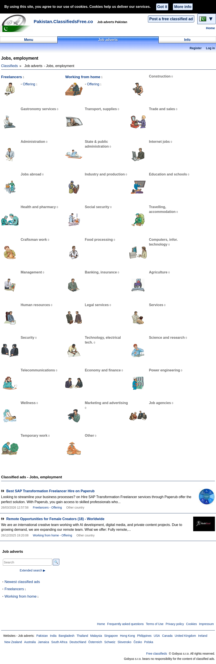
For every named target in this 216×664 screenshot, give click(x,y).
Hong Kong (127, 635)
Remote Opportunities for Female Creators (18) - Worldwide (55, 519)
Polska (148, 642)
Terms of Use (154, 624)
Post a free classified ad (171, 19)
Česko (137, 642)
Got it (162, 7)
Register (196, 48)
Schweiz (109, 642)
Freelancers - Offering (47, 507)
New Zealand (13, 642)
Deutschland (78, 642)
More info (182, 7)
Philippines (144, 635)
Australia (30, 642)
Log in (210, 48)
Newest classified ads (22, 582)
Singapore (111, 635)
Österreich (95, 642)
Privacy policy (175, 624)
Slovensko (124, 642)
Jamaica (43, 642)
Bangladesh (67, 635)
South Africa (59, 642)
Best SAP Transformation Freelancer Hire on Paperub (50, 491)
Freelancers (11, 77)
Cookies (191, 624)
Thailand (82, 635)
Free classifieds (156, 653)
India (53, 635)
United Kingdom (185, 635)
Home (210, 28)
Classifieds (9, 66)
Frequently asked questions (125, 624)
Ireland (202, 635)
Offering (29, 84)
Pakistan (42, 635)
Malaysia (96, 635)
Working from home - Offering (52, 535)
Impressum (206, 624)
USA (157, 635)
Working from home (82, 77)
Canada (167, 635)
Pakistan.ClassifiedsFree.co (63, 21)
